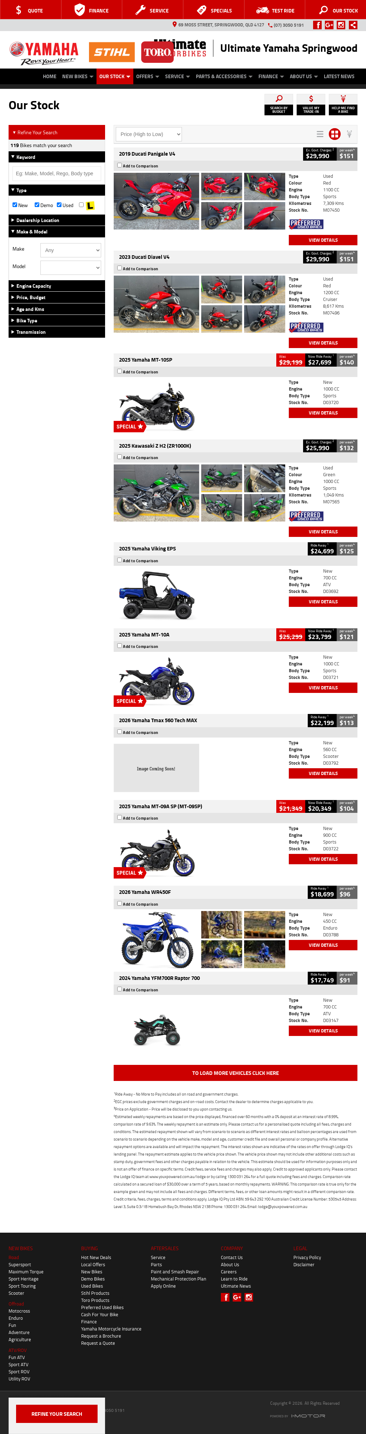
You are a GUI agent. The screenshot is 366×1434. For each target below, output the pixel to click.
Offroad (16, 1303)
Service (177, 76)
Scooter (16, 1293)
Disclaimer (304, 1264)
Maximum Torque (26, 1271)
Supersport (20, 1264)
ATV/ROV (18, 1350)
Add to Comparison (140, 166)
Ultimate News (236, 1285)
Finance (271, 76)
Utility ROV (19, 1378)
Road (14, 1257)
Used (65, 205)
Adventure (19, 1332)
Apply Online (163, 1285)
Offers (147, 76)
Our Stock (114, 76)
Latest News (339, 76)
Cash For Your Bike (99, 1314)
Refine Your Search (35, 132)
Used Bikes (92, 1285)
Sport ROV (19, 1371)
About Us (304, 76)
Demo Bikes (93, 1278)
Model (19, 266)
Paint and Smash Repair (175, 1271)
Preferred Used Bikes (102, 1307)
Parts (156, 1264)
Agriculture (20, 1339)
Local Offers (93, 1264)
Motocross (19, 1310)
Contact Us (232, 1257)
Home (49, 76)
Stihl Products (95, 1293)
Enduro (16, 1318)
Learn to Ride (234, 1278)
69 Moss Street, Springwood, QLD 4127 (218, 24)
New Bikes (78, 76)
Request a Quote (98, 1343)
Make (18, 249)
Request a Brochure (101, 1335)
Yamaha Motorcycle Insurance (111, 1328)
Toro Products (95, 1300)
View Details (323, 239)
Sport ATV (19, 1364)
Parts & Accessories (224, 76)
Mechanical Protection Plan (178, 1278)
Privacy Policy (307, 1257)
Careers (229, 1271)
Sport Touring (22, 1285)
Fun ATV (17, 1357)
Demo (44, 205)
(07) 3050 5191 (289, 25)
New (20, 205)
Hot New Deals (96, 1257)
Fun (12, 1325)
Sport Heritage (24, 1278)
